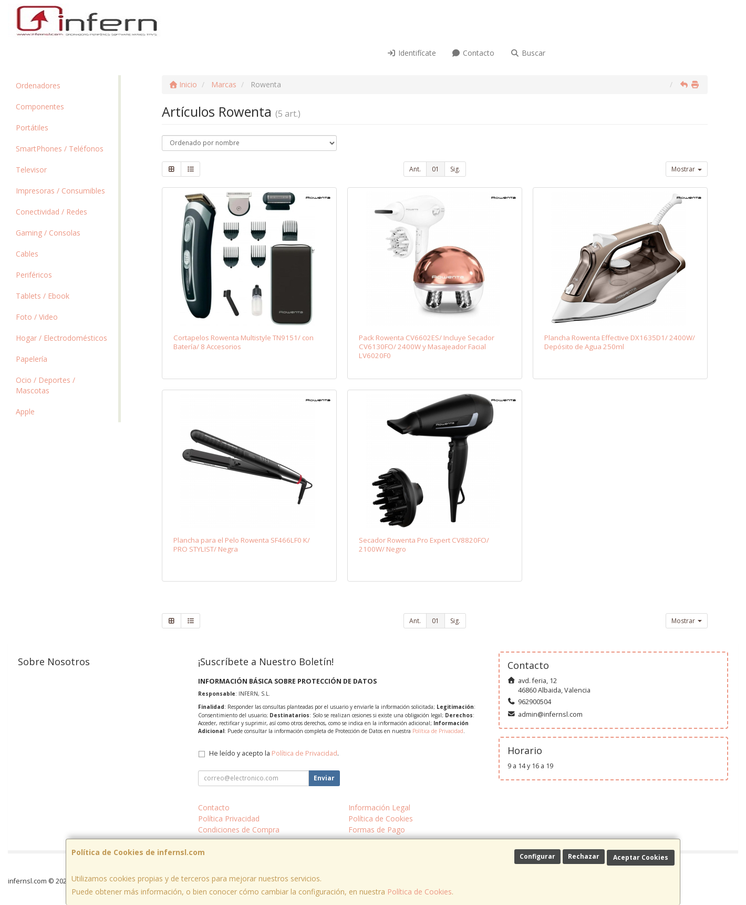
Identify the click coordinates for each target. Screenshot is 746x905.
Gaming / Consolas (48, 233)
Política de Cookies (419, 892)
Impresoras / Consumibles (60, 191)
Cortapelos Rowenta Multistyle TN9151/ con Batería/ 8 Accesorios (243, 342)
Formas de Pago (376, 830)
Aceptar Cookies (640, 857)
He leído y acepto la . (274, 753)
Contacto (473, 53)
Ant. (415, 169)
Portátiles (32, 128)
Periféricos (34, 275)
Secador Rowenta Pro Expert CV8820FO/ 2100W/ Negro (424, 544)
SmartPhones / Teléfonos (59, 149)
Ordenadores (38, 85)
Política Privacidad (229, 818)
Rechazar (583, 856)
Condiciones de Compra (238, 830)
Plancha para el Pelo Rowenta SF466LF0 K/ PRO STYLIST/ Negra (241, 544)
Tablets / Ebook (42, 296)
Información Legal (379, 807)
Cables (27, 254)
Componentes (40, 106)
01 (435, 169)
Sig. (455, 169)
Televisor (31, 170)
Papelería (31, 359)
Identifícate (411, 53)
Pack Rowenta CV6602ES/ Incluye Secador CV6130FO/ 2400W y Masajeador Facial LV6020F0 (426, 347)
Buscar (527, 53)
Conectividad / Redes (51, 212)
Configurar (537, 856)
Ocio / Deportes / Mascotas (45, 385)
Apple (25, 411)
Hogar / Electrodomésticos (61, 338)
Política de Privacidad (437, 731)
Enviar (324, 778)
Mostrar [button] (686, 169)
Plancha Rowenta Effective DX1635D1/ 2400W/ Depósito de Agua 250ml (619, 342)
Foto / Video (37, 317)
